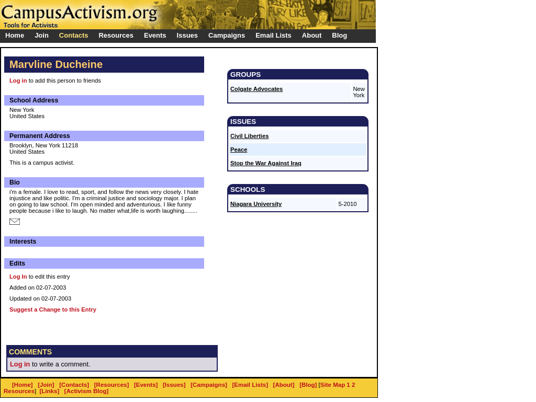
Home (14, 35)
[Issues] (174, 385)
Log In (18, 276)
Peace (238, 149)
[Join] (46, 385)
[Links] (50, 391)
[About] (284, 385)
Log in (18, 80)
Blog (339, 35)
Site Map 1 (335, 385)
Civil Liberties (249, 136)
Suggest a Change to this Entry (52, 309)
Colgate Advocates (256, 89)
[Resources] (111, 385)
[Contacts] (74, 385)
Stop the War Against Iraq (266, 163)
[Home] (22, 385)
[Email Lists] (250, 385)
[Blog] (308, 385)
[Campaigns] (209, 385)
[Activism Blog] (86, 391)
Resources (19, 391)
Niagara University (256, 204)
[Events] (146, 385)
